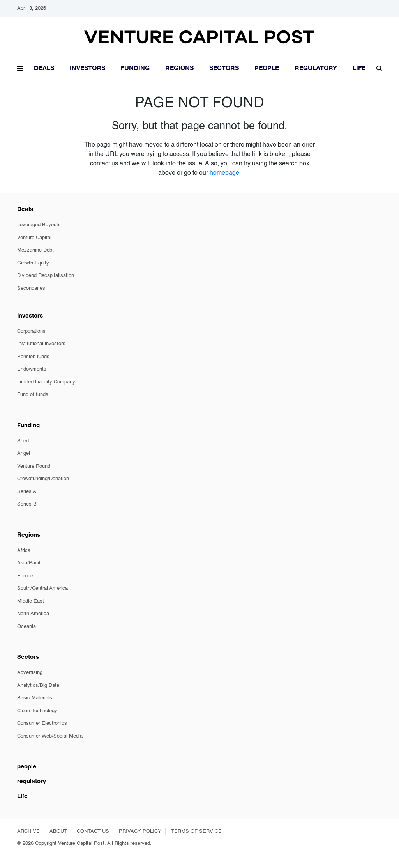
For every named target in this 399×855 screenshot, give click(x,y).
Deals (44, 67)
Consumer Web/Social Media (50, 736)
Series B (27, 504)
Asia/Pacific (30, 563)
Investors (87, 67)
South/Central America (42, 588)
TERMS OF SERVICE (196, 831)
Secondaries (31, 288)
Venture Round (33, 466)
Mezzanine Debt (35, 250)
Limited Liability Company (46, 382)
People (266, 67)
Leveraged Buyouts (39, 224)
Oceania (26, 626)
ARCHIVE (28, 831)
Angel (23, 453)
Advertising (29, 672)
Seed (23, 440)
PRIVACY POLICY (140, 831)
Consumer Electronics (42, 723)
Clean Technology (37, 710)
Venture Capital (34, 237)
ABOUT (58, 831)
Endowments (31, 369)
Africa (23, 550)
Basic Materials (34, 698)
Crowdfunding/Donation (43, 478)
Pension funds (33, 356)
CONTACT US (93, 831)
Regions (179, 67)
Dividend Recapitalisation (45, 275)
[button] (20, 67)
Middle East (30, 601)
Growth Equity (33, 263)
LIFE (359, 67)
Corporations (31, 331)
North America (33, 613)
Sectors (224, 67)
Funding (135, 67)
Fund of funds (32, 394)
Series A (26, 491)
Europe (25, 575)
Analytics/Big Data (38, 685)
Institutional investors (41, 343)
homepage (224, 173)
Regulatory (316, 67)
